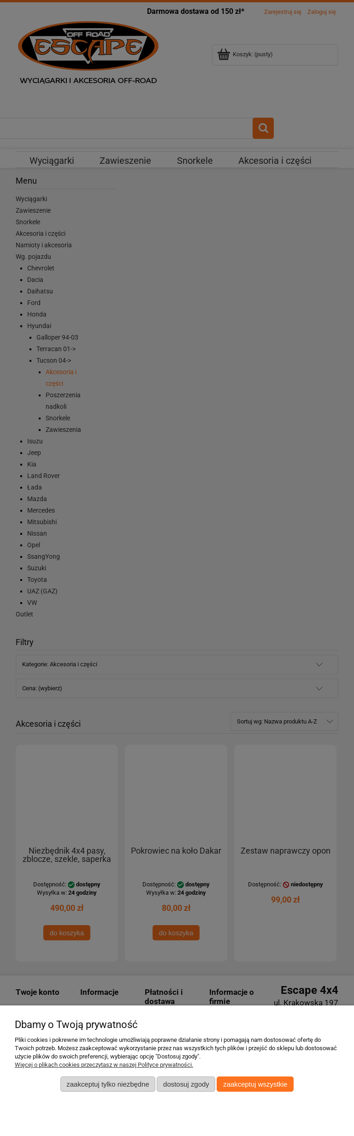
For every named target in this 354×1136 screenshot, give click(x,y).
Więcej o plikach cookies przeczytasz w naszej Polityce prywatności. (104, 1064)
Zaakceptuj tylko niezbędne (107, 1084)
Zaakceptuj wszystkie (255, 1084)
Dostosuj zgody (186, 1084)
